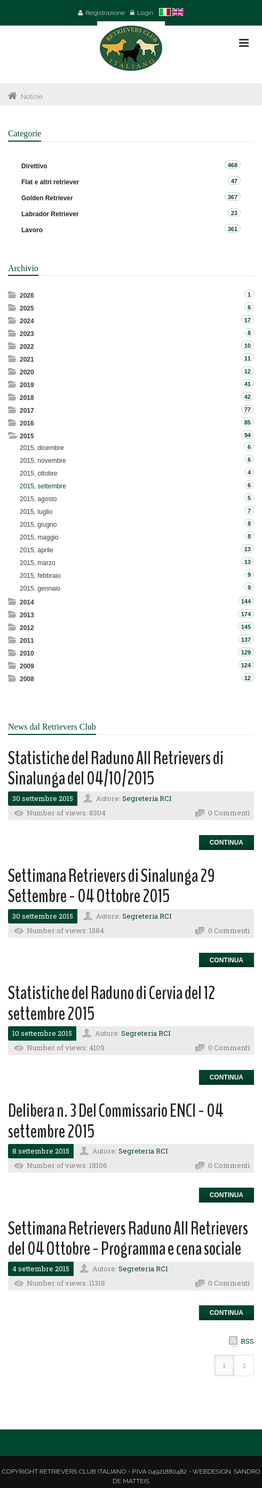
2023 (27, 334)
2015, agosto (38, 499)
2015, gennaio (40, 588)
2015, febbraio (40, 575)
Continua (226, 842)
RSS (247, 1341)
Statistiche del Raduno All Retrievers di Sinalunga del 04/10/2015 (116, 768)
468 (232, 165)
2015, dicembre (42, 448)
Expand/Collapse (13, 294)
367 (232, 197)
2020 (27, 372)
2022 (27, 346)
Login (145, 13)
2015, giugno (38, 524)
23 (234, 213)
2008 (27, 679)
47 (234, 181)
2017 (27, 410)
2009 (27, 666)
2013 (27, 615)
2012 (27, 628)
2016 (27, 423)
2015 (27, 436)
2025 (27, 308)
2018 (27, 398)
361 (232, 229)
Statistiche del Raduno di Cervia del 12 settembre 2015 (111, 1003)
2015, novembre (43, 460)
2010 (27, 653)
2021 (27, 359)
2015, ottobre (39, 473)
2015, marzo (37, 563)
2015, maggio (39, 537)
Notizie (32, 97)
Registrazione (105, 13)
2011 (27, 640)
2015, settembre (43, 486)
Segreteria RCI (147, 798)
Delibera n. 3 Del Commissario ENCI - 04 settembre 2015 (116, 1121)
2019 (27, 385)
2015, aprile (36, 550)
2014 (27, 602)
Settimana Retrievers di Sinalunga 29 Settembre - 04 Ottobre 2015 (111, 886)
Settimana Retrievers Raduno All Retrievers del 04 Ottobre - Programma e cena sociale (128, 1239)
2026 (27, 295)
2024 (27, 321)
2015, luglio (36, 512)
